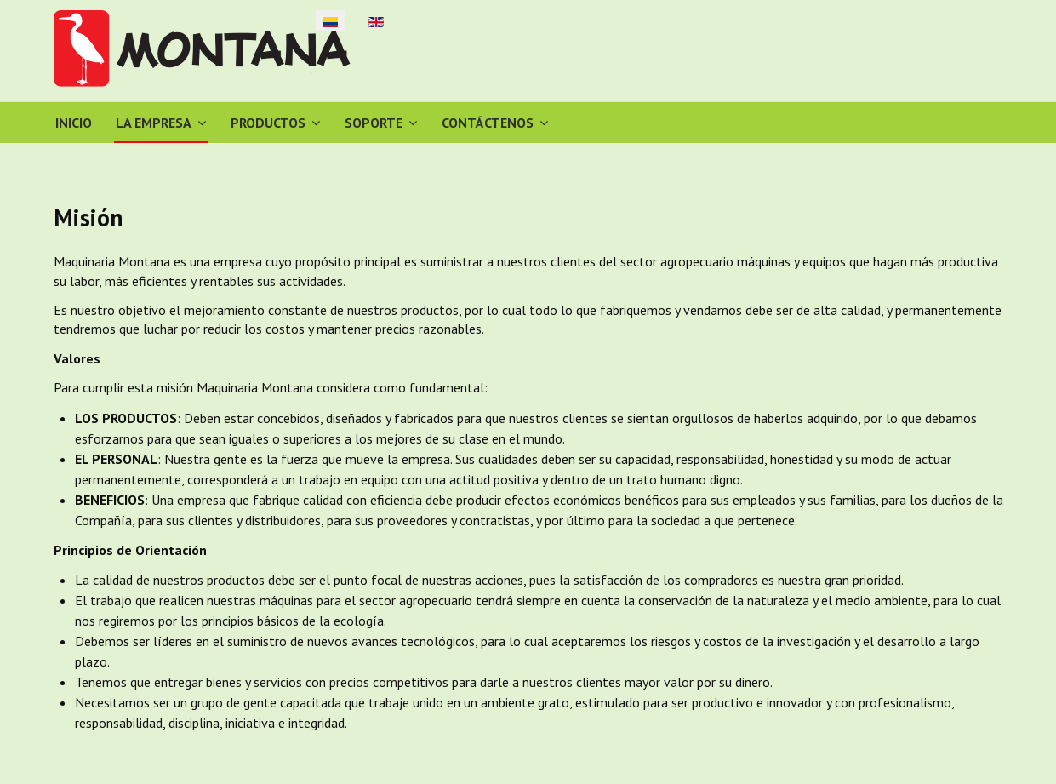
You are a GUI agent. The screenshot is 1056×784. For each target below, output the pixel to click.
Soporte (373, 122)
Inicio (73, 122)
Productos (268, 122)
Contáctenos (488, 122)
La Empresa (153, 122)
